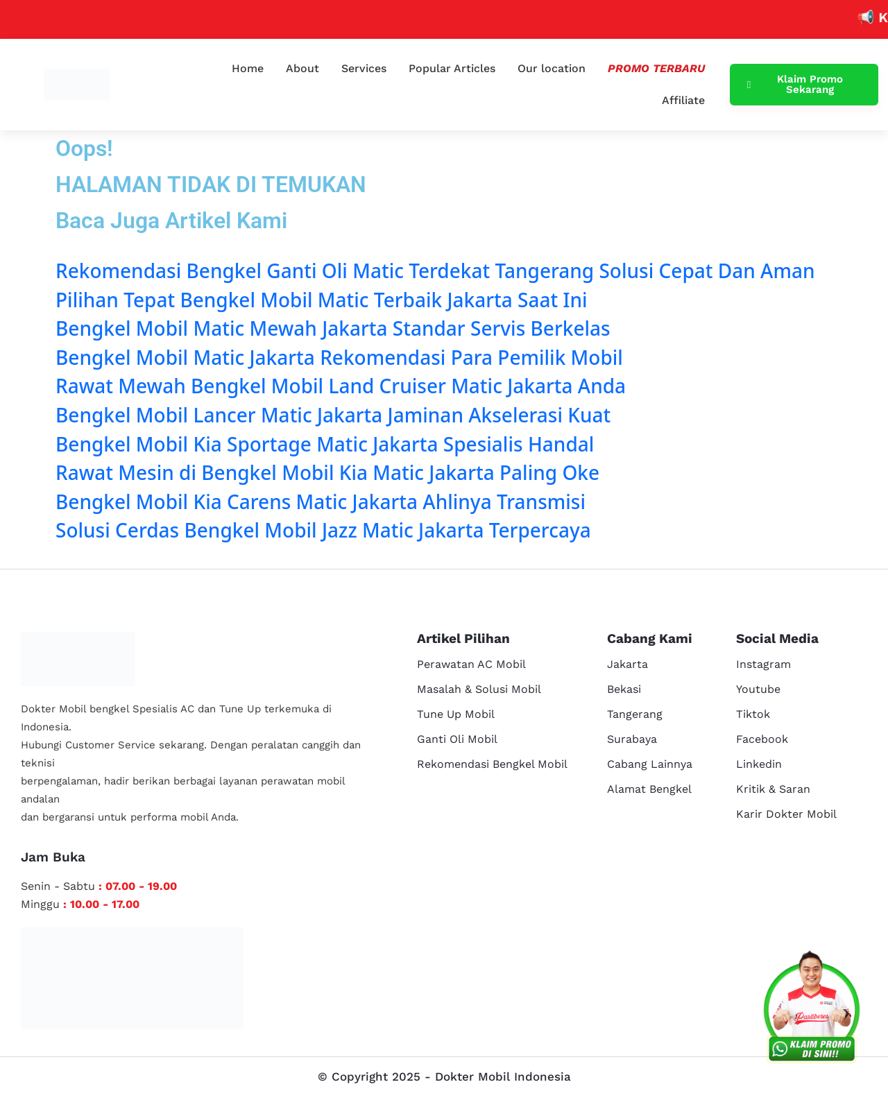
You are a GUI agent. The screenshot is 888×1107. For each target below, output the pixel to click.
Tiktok (753, 714)
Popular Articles (452, 68)
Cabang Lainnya (649, 764)
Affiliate (683, 100)
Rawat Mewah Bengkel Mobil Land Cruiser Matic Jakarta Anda (341, 385)
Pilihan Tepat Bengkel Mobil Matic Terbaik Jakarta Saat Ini (322, 299)
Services (363, 68)
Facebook (762, 739)
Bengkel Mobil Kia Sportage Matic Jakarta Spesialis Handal (325, 444)
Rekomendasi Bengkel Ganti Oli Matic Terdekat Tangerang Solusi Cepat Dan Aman (435, 270)
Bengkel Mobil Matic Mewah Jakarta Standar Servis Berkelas (333, 328)
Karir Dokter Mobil (786, 814)
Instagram (763, 664)
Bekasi (624, 689)
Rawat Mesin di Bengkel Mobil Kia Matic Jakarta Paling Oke (327, 472)
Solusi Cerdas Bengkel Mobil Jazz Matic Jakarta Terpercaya (323, 530)
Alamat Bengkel (649, 789)
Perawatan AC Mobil (471, 664)
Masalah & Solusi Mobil (479, 689)
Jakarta (627, 664)
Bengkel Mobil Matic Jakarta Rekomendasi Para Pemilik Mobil (339, 357)
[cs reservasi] (811, 1010)
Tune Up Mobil (456, 714)
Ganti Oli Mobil (457, 739)
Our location (552, 68)
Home (248, 68)
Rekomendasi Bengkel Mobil (492, 764)
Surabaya (632, 739)
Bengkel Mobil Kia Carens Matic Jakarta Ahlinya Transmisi (321, 501)
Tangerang (635, 714)
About (302, 68)
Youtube (758, 689)
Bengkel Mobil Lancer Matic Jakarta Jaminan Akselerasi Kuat (333, 415)
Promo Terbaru (656, 68)
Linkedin (759, 764)
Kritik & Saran (773, 789)
